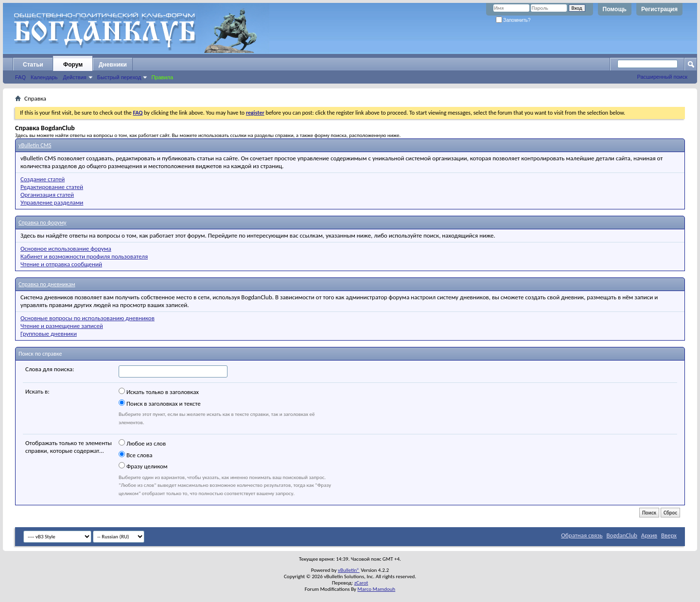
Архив (649, 535)
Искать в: (37, 391)
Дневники (113, 64)
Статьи (33, 64)
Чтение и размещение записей (61, 325)
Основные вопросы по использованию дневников (87, 318)
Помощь (615, 9)
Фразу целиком (143, 466)
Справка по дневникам (46, 284)
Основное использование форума (65, 248)
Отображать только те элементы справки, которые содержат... (68, 446)
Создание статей (42, 179)
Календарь (44, 77)
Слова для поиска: (49, 369)
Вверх (669, 535)
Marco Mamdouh (376, 589)
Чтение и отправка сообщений (61, 264)
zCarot (361, 583)
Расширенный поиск (662, 77)
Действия (75, 77)
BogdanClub (621, 535)
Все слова (135, 455)
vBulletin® (349, 570)
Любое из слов (142, 443)
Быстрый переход (119, 77)
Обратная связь (581, 535)
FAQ (20, 77)
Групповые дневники (48, 333)
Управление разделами (51, 202)
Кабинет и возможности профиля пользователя (84, 256)
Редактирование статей (51, 186)
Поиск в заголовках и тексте (160, 403)
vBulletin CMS (35, 145)
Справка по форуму (42, 222)
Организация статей (47, 194)
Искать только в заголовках (159, 392)
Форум (73, 64)
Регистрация (659, 9)
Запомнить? (513, 20)
